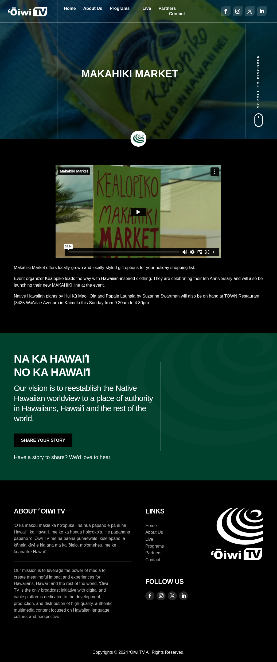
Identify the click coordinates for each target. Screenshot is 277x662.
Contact (177, 13)
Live (146, 8)
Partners (167, 8)
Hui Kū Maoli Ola (80, 296)
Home (70, 8)
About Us (92, 8)
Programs (120, 8)
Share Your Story (43, 440)
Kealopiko (54, 278)
